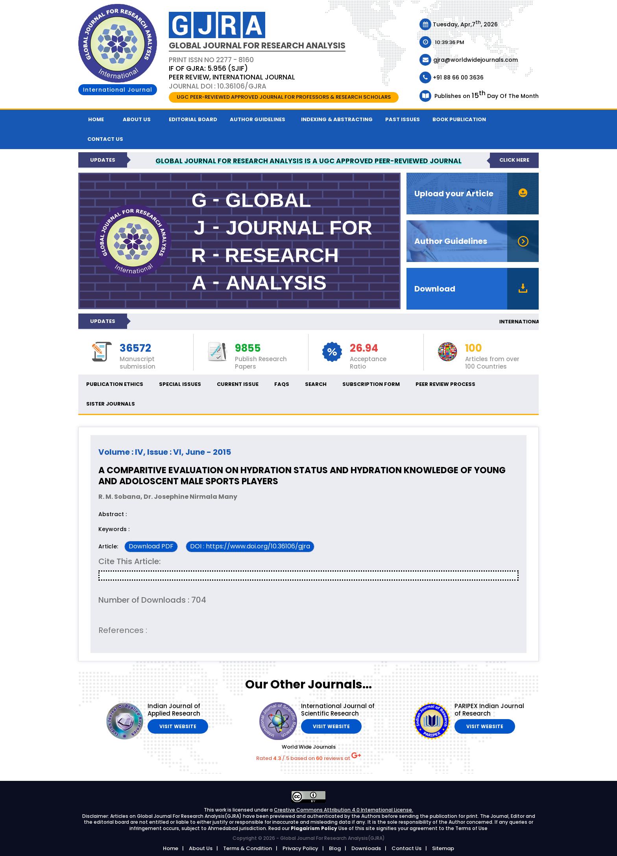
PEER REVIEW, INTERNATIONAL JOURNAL (232, 77)
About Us (137, 119)
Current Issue (238, 384)
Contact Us (406, 848)
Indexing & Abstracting (337, 119)
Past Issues (402, 119)
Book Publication (459, 119)
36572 (135, 348)
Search (316, 384)
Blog (335, 848)
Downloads (366, 848)
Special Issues (180, 384)
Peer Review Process (445, 384)
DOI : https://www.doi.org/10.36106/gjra (250, 546)
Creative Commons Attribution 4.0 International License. (343, 809)
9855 (248, 348)
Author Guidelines (257, 119)
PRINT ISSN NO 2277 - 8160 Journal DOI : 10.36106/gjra (232, 72)
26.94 (364, 348)
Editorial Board (193, 119)
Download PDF (151, 546)
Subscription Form (371, 384)
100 (473, 348)
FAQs (281, 384)
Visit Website (177, 726)
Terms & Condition (247, 848)
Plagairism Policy (314, 828)
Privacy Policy (300, 848)
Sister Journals (110, 404)
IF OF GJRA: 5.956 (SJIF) (208, 68)
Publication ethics (114, 384)
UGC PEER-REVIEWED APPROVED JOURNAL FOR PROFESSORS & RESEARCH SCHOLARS (284, 97)
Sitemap (443, 848)
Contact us (105, 139)
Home (96, 119)
